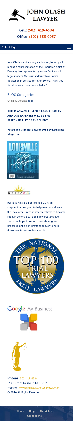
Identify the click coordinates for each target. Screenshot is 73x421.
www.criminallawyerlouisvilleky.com (39, 387)
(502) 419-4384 (41, 30)
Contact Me (34, 416)
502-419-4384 (28, 378)
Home (20, 411)
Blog (32, 411)
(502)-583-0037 (42, 36)
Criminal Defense (17, 100)
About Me (46, 411)
